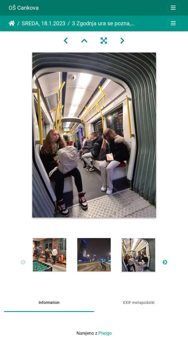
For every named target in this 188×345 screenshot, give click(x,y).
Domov (12, 23)
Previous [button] (23, 262)
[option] (49, 254)
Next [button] (165, 262)
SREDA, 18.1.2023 (43, 23)
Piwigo (105, 333)
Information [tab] (49, 302)
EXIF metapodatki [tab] (139, 302)
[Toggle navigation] (173, 8)
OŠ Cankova (24, 7)
